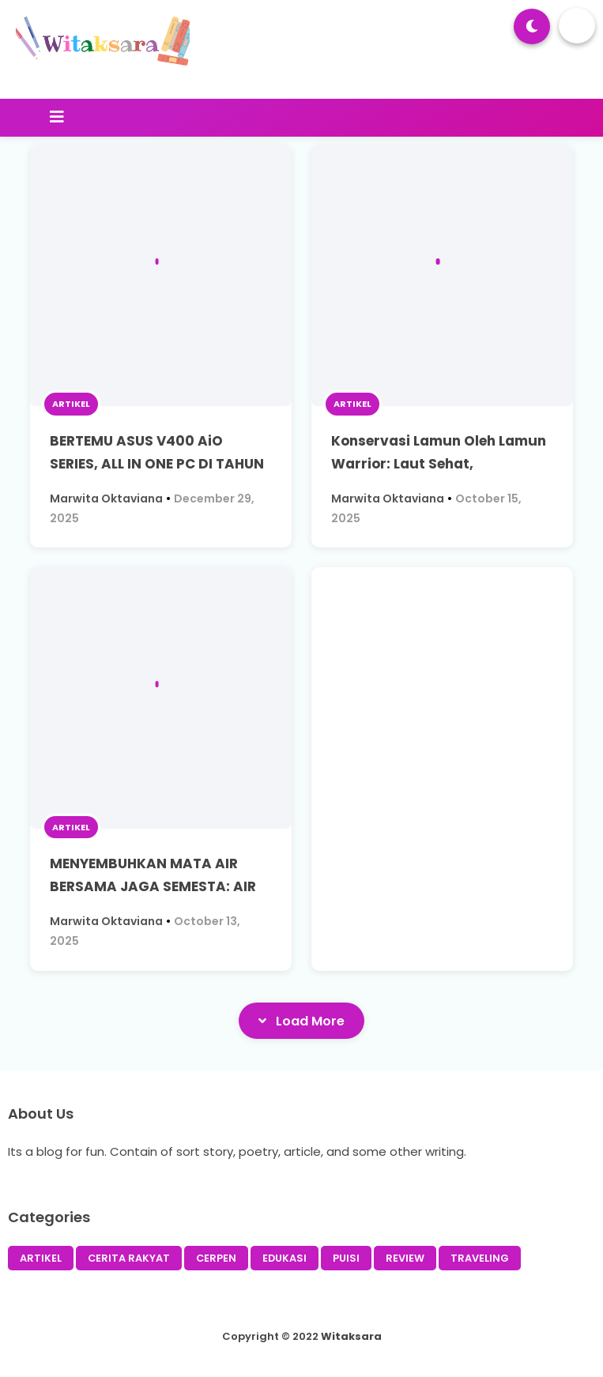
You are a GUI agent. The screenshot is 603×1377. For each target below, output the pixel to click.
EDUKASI (284, 1258)
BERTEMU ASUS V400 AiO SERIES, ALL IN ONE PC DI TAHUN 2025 (157, 463)
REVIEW (405, 1258)
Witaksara (351, 1336)
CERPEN (216, 1258)
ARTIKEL (71, 403)
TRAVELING (479, 1258)
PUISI (346, 1258)
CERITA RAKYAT (129, 1258)
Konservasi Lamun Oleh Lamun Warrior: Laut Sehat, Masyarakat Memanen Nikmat (438, 463)
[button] (532, 26)
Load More (301, 1021)
